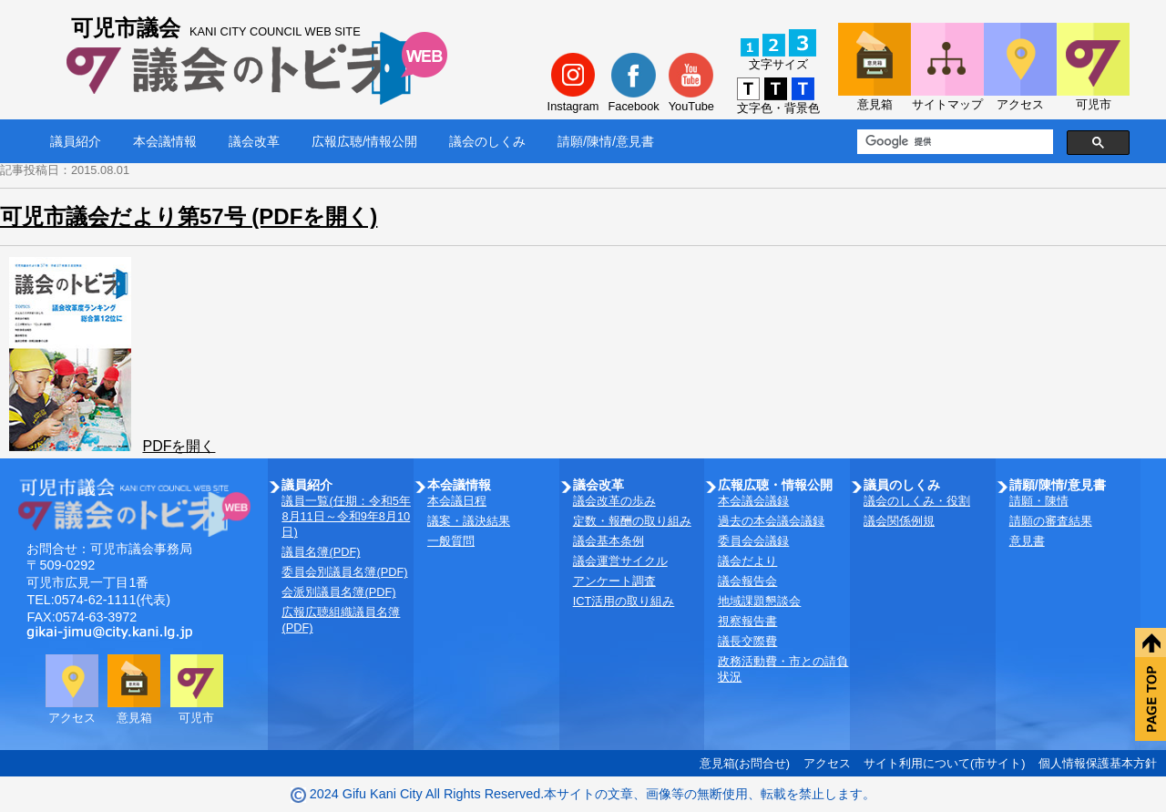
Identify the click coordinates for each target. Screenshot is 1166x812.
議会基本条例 (608, 541)
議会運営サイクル (620, 561)
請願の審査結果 (1050, 521)
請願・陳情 (1039, 501)
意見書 (1027, 541)
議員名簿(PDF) (320, 552)
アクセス (827, 763)
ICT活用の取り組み (624, 601)
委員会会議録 (753, 541)
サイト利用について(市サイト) (945, 763)
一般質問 (451, 541)
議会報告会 (747, 581)
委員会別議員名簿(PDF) (344, 572)
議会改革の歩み (614, 501)
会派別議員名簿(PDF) (338, 592)
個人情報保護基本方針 (1097, 763)
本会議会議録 (753, 501)
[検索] (953, 142)
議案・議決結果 (468, 521)
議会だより (747, 561)
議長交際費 (747, 641)
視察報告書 (747, 621)
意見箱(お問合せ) (745, 763)
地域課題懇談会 (759, 601)
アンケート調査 (614, 581)
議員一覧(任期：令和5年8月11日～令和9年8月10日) (345, 516)
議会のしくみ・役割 (917, 501)
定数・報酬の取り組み (632, 521)
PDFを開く (178, 446)
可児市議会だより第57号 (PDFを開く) (188, 216)
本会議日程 (456, 501)
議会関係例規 (899, 521)
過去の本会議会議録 (771, 521)
